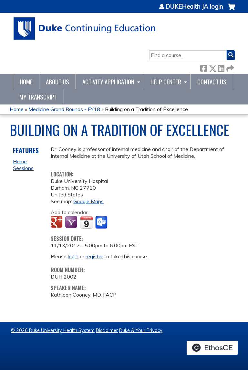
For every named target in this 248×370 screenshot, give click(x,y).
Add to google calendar (57, 222)
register (94, 256)
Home (26, 81)
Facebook (203, 67)
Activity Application (108, 81)
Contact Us (211, 81)
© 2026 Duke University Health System (53, 330)
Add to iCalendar (86, 222)
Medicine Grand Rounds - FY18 (64, 109)
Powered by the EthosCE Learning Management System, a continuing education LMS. (212, 348)
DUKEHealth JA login (194, 7)
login (73, 256)
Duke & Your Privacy (140, 330)
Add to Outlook (101, 222)
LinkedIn (221, 67)
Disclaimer (107, 330)
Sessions (23, 168)
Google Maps (88, 201)
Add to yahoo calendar (71, 222)
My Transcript (38, 96)
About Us (57, 81)
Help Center (165, 81)
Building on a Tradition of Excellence (146, 109)
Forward (229, 67)
